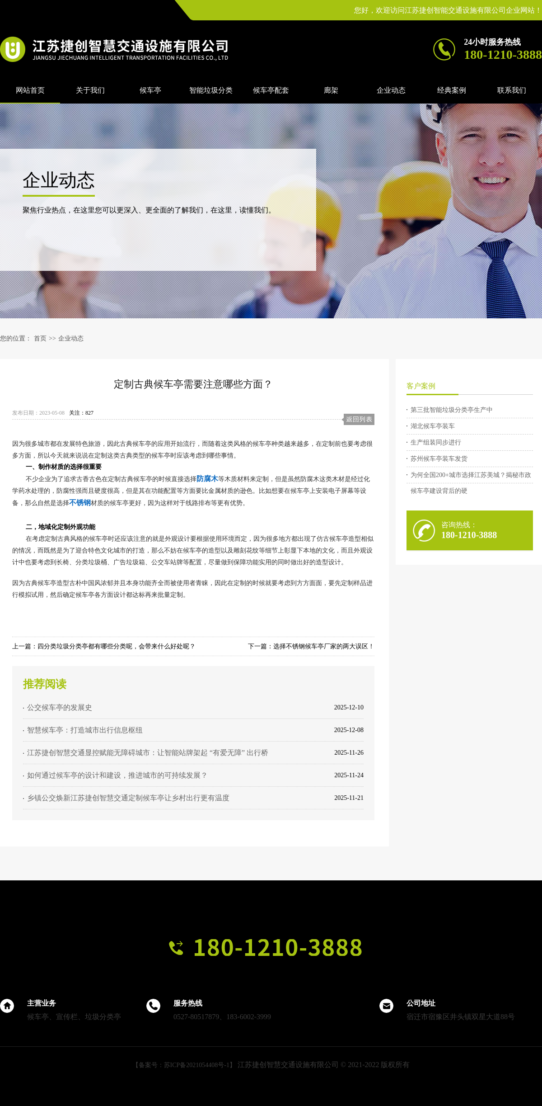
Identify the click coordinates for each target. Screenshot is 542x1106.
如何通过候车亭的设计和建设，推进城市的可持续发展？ (117, 775)
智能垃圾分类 (211, 90)
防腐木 (207, 478)
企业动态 (391, 90)
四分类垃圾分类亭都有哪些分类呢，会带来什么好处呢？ (116, 646)
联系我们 (511, 90)
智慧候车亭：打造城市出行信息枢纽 (85, 730)
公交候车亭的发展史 (59, 707)
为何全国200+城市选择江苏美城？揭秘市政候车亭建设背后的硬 (471, 477)
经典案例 (451, 90)
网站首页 (30, 90)
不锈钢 (80, 502)
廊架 (331, 90)
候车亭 (150, 90)
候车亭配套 (271, 90)
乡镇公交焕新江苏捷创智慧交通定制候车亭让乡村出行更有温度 (128, 798)
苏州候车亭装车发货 (439, 458)
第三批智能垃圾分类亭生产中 (452, 409)
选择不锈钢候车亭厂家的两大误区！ (323, 646)
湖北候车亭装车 (433, 426)
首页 (40, 338)
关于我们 (90, 90)
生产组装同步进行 (436, 442)
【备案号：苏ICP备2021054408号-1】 (184, 1065)
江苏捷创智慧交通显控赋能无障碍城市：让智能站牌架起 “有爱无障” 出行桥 (147, 752)
